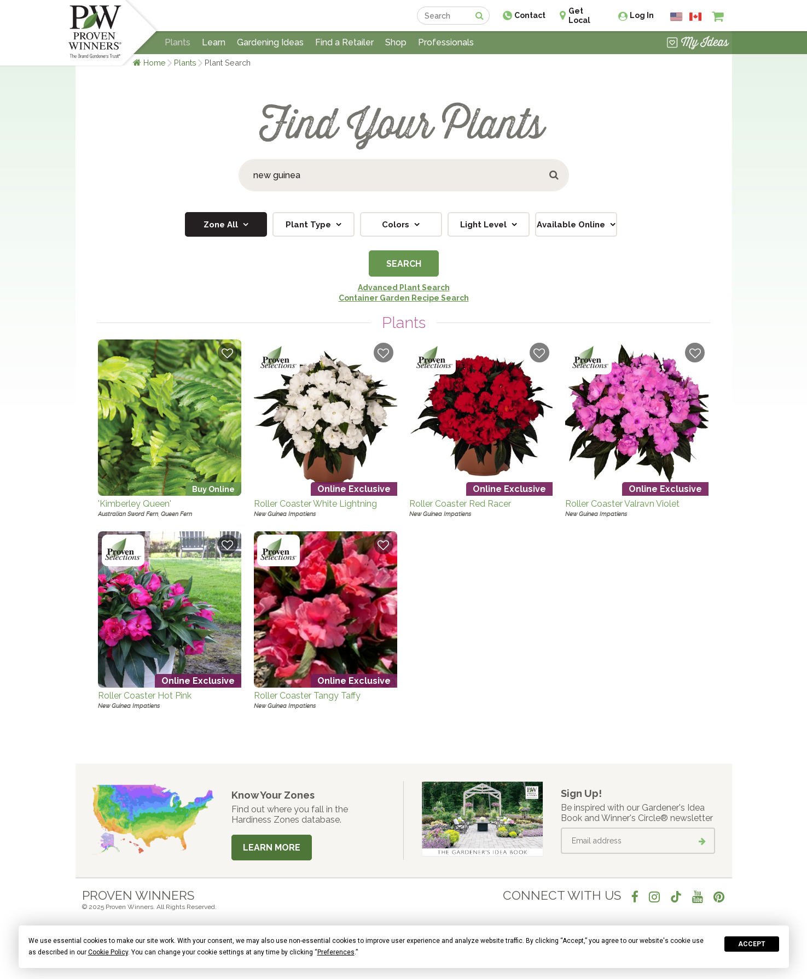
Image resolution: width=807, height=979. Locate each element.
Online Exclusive (354, 489)
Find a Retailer (344, 42)
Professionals (446, 42)
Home (154, 62)
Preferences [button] (336, 952)
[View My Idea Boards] (697, 44)
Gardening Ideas (270, 42)
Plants (185, 62)
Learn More (271, 847)
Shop (396, 42)
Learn (213, 42)
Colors (396, 225)
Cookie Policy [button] (108, 952)
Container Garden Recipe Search (404, 298)
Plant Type (309, 225)
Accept (751, 944)
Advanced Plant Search (404, 287)
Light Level (484, 225)
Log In (642, 15)
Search (403, 264)
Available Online (572, 225)
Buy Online (213, 489)
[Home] (95, 33)
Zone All (222, 225)
